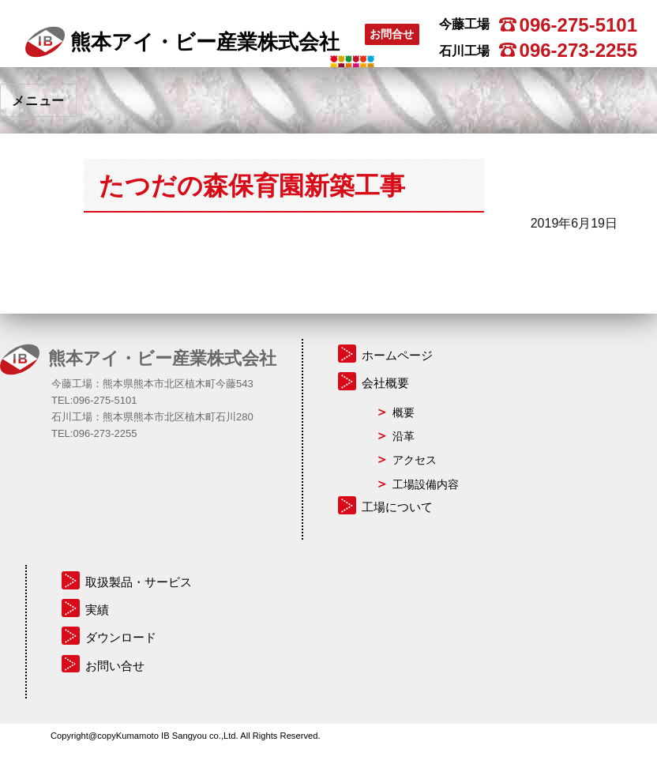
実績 (97, 609)
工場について (397, 507)
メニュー (38, 100)
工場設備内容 (425, 484)
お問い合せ (115, 665)
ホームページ (397, 355)
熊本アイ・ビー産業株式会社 (182, 42)
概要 (403, 412)
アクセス (414, 460)
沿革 (403, 436)
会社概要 (385, 383)
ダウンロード (120, 637)
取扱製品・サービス (138, 582)
